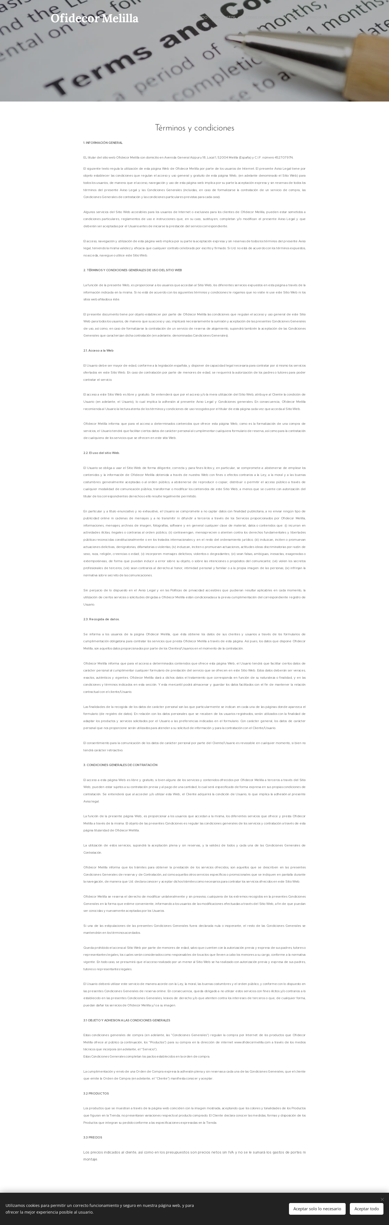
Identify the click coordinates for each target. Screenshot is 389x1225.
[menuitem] (310, 18)
